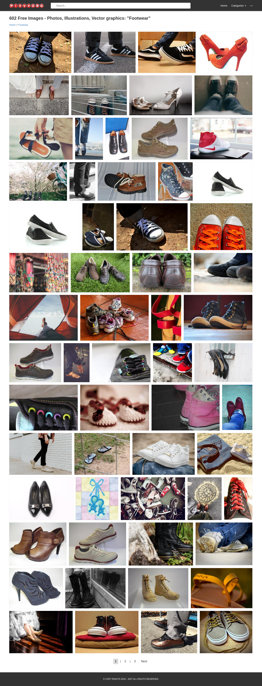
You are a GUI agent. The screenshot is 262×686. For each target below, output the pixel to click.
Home (224, 5)
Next (144, 661)
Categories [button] (238, 5)
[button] (251, 5)
